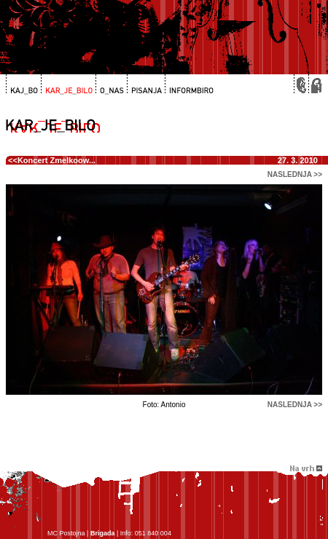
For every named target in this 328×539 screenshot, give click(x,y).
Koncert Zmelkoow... (56, 160)
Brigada (102, 533)
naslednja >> (295, 174)
